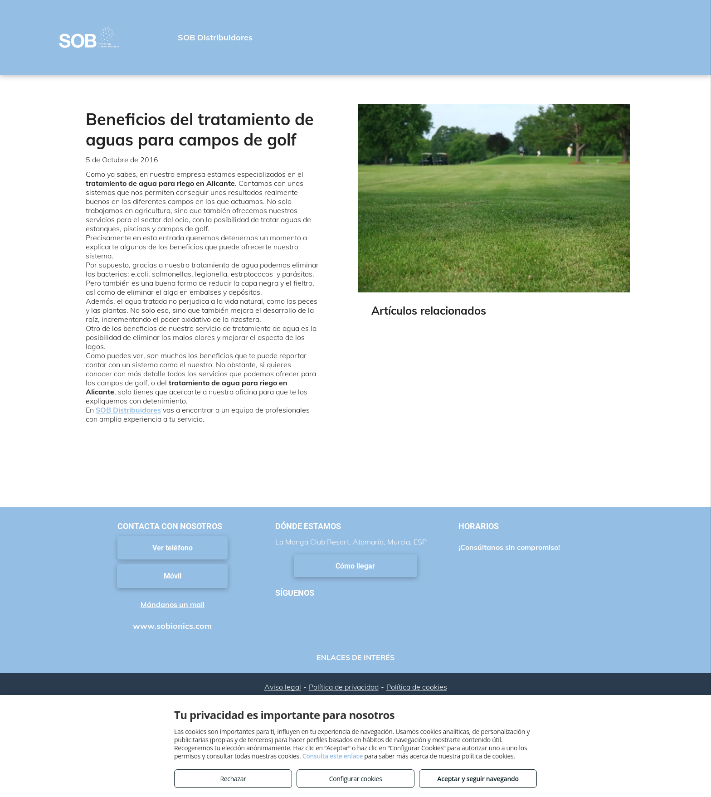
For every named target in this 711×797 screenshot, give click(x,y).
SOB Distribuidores (128, 409)
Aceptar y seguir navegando (477, 778)
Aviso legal (282, 686)
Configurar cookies (355, 778)
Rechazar (233, 778)
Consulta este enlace (332, 756)
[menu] (691, 37)
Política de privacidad (344, 686)
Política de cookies (416, 686)
